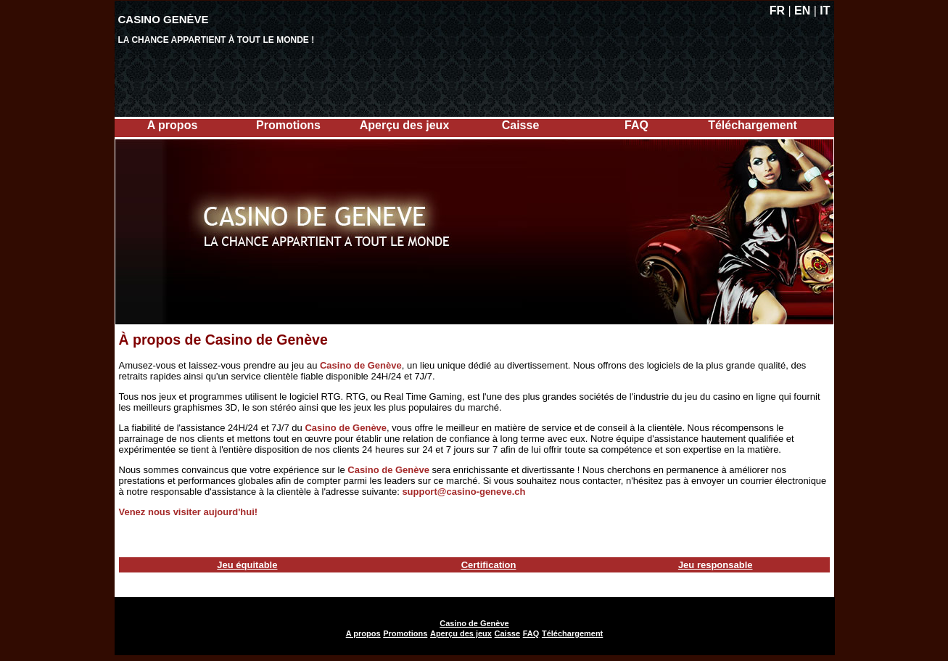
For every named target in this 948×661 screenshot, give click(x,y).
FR (777, 10)
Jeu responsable (715, 564)
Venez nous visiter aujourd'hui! (188, 511)
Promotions (288, 125)
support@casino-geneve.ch (463, 491)
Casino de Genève (361, 365)
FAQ (636, 125)
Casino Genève (163, 19)
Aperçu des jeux (405, 125)
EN (802, 10)
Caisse (521, 125)
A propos (172, 125)
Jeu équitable (247, 564)
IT (825, 10)
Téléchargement (752, 125)
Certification (488, 564)
